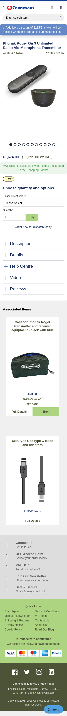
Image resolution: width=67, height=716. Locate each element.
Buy (46, 411)
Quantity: (8, 210)
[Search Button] (60, 17)
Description (20, 243)
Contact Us (42, 620)
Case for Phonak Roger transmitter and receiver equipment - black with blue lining (32, 326)
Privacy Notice (14, 624)
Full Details (19, 411)
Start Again (12, 611)
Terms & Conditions (47, 611)
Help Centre (21, 266)
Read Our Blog (44, 629)
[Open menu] (3, 8)
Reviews (18, 289)
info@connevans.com (42, 692)
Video (15, 277)
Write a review (55, 52)
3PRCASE (32, 404)
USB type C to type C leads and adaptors (32, 443)
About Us (41, 624)
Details (16, 254)
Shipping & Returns (17, 620)
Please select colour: (14, 196)
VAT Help (41, 615)
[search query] (33, 17)
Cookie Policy (13, 629)
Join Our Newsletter (17, 615)
